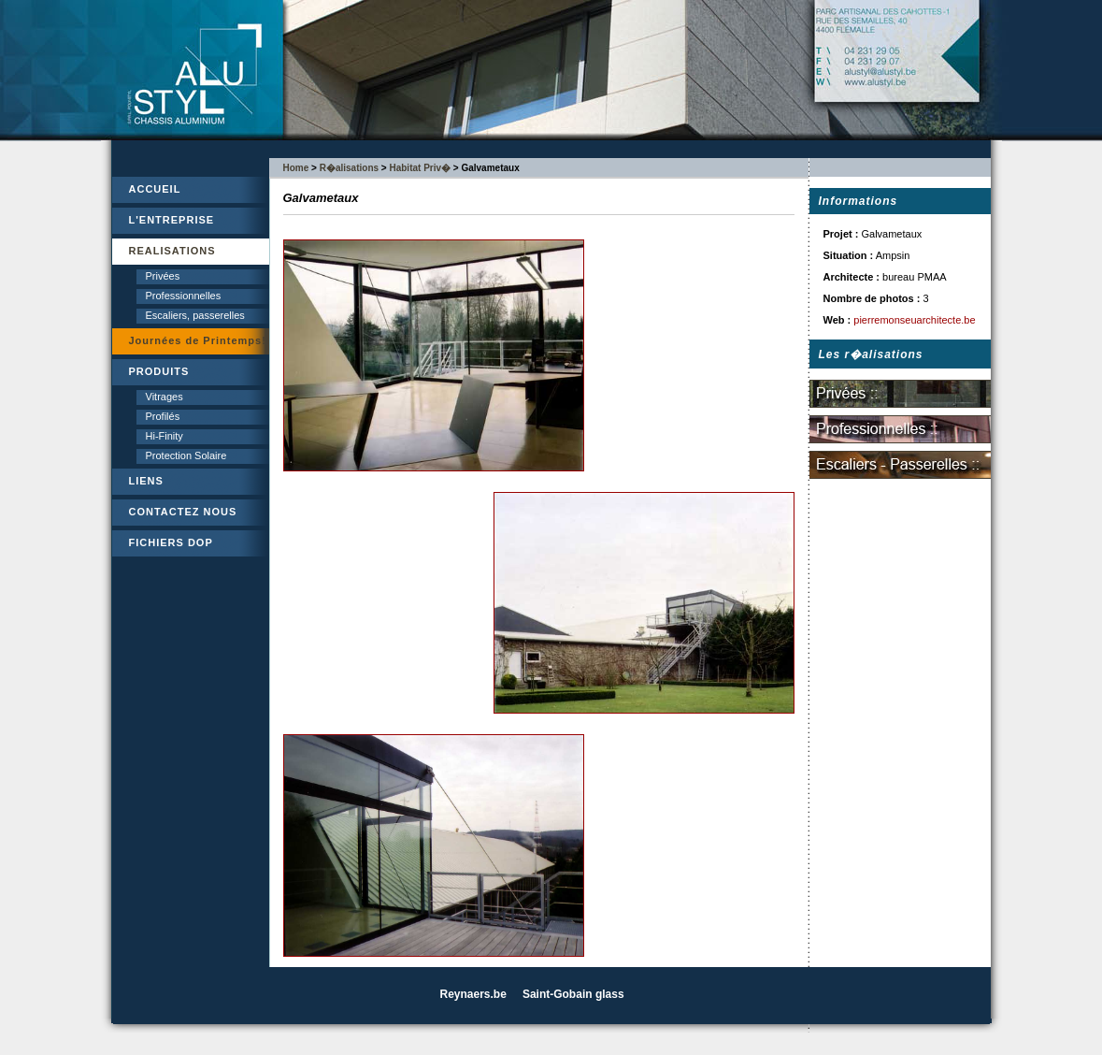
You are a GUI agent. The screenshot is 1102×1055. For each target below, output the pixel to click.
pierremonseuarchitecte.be (914, 319)
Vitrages (164, 396)
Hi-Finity (164, 435)
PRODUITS (159, 371)
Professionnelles (184, 295)
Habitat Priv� (420, 168)
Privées (163, 276)
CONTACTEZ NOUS (183, 511)
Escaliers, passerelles (195, 315)
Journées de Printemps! (197, 340)
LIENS (146, 480)
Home (296, 168)
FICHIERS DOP (171, 542)
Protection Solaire (186, 455)
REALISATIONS (172, 250)
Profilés (163, 416)
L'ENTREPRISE (172, 219)
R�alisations (349, 168)
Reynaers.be (473, 994)
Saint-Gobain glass (573, 994)
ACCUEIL (155, 189)
